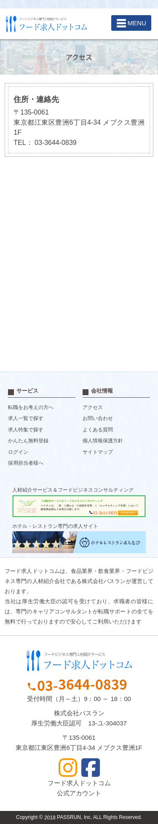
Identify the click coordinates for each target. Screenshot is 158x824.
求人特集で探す (25, 429)
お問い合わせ (98, 418)
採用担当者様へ (25, 463)
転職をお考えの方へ (31, 407)
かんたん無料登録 (28, 441)
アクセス (93, 407)
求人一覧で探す (25, 418)
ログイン (18, 452)
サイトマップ (98, 452)
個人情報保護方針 (103, 441)
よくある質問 (98, 429)
